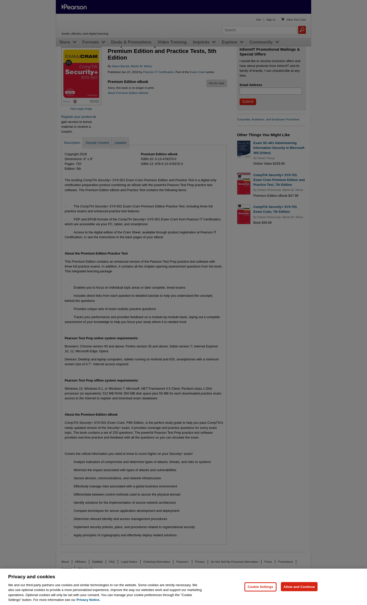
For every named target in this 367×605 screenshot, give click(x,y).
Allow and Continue (299, 596)
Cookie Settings (260, 596)
